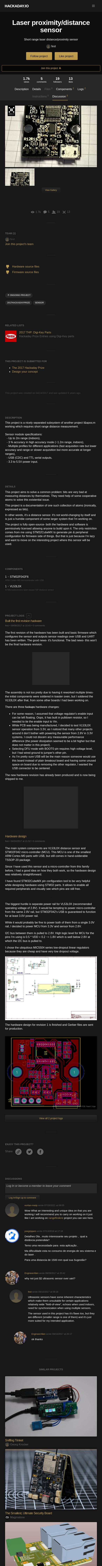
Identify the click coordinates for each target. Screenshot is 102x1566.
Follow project (39, 56)
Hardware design (15, 836)
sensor (39, 302)
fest (51, 46)
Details (36, 89)
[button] (93, 6)
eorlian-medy (31, 1205)
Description (22, 89)
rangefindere (56, 1217)
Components (65, 89)
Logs (82, 89)
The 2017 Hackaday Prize (11, 111)
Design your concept (25, 371)
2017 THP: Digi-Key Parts (35, 332)
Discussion (60, 96)
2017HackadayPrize (18, 302)
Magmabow (15, 1517)
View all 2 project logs (51, 1118)
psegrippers (30, 1231)
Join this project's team (19, 244)
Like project (66, 56)
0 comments (39, 625)
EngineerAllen (32, 1273)
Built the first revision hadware (23, 621)
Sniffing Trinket (14, 1440)
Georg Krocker (16, 1444)
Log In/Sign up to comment (22, 1197)
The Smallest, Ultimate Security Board (28, 1513)
